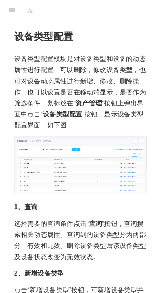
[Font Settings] (30, 10)
